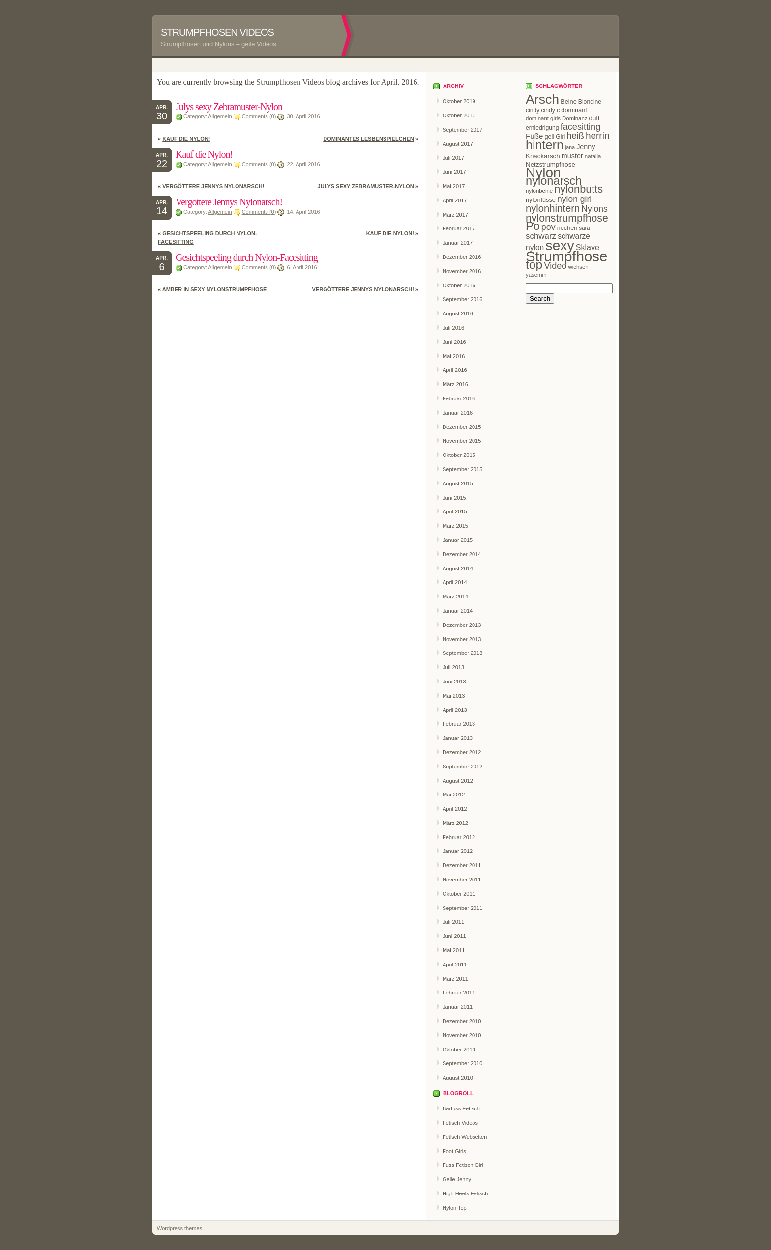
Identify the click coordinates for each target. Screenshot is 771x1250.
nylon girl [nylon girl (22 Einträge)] (574, 199)
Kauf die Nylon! (186, 139)
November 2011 (462, 879)
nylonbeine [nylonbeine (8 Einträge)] (539, 191)
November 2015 (462, 441)
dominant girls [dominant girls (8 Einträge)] (543, 118)
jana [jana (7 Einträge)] (570, 147)
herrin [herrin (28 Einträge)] (598, 135)
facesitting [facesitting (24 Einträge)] (581, 127)
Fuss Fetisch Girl (463, 1165)
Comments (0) (259, 116)
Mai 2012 (454, 794)
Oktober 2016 (459, 285)
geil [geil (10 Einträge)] (549, 136)
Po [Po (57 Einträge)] (533, 226)
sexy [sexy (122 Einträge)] (559, 245)
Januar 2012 (458, 851)
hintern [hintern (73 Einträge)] (544, 145)
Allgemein (220, 116)
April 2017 (455, 200)
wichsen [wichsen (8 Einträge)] (578, 267)
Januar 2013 (458, 738)
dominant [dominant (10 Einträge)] (574, 110)
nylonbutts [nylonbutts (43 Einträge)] (578, 189)
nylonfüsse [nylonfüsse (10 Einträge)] (541, 199)
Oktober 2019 (459, 101)
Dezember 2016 (462, 257)
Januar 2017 (458, 243)
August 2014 (458, 568)
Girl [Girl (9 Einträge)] (560, 136)
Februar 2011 (459, 992)
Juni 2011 (454, 936)
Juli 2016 (453, 328)
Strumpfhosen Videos (217, 32)
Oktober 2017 (459, 115)
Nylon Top (455, 1208)
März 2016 (455, 384)
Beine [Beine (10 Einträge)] (569, 101)
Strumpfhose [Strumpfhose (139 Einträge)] (566, 256)
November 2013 (462, 639)
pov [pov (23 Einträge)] (548, 227)
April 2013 (455, 710)
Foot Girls (454, 1151)
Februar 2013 (459, 724)
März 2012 (455, 823)
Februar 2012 (459, 837)
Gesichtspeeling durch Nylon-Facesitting (247, 257)
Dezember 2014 (462, 554)
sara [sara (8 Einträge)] (584, 228)
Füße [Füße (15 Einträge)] (534, 136)
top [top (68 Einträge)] (534, 264)
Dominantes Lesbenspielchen (368, 139)
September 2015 (462, 469)
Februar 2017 (459, 228)
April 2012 (455, 809)
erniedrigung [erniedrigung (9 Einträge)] (542, 127)
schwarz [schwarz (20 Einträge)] (541, 236)
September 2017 (462, 130)
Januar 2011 (458, 1007)
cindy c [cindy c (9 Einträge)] (550, 110)
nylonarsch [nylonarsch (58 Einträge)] (554, 180)
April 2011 (455, 964)
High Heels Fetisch (465, 1193)
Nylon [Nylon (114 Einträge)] (543, 172)
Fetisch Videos (460, 1123)
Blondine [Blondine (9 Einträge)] (589, 101)
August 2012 (458, 781)
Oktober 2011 (459, 894)
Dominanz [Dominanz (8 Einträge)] (574, 118)
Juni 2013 (454, 681)
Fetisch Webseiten (465, 1137)
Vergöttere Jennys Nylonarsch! (213, 186)
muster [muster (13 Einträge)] (572, 156)
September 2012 (462, 766)
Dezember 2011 (462, 865)
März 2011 (455, 979)
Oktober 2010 (459, 1049)
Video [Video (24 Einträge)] (555, 266)
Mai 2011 (454, 950)
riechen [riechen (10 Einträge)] (567, 227)
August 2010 (458, 1077)
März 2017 (455, 215)
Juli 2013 (453, 667)
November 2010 (462, 1035)
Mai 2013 (454, 696)
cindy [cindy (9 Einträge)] (532, 110)
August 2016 (458, 313)
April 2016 (455, 370)
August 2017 (458, 144)
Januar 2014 (458, 611)
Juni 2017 (454, 172)
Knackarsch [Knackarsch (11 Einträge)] (543, 156)
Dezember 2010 (462, 1021)
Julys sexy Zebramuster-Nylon (229, 106)
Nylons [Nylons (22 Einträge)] (594, 209)
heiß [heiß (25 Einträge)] (575, 135)
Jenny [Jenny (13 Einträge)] (585, 147)
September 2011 (462, 908)
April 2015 (455, 511)
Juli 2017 (453, 158)
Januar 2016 (458, 413)
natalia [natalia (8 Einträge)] (593, 156)
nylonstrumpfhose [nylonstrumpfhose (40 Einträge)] (567, 218)
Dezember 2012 (462, 752)
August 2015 (458, 483)
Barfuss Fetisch (461, 1108)
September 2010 (462, 1063)
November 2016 (462, 271)
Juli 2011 (453, 922)
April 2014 (455, 582)
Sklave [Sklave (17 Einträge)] (587, 247)
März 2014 (455, 596)
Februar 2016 (459, 398)
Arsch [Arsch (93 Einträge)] (542, 99)
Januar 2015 (458, 540)
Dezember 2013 (462, 625)
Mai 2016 (454, 356)
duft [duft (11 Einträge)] (594, 118)
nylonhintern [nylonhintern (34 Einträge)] (553, 208)
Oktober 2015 (459, 455)
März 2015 (455, 526)
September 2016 (462, 299)
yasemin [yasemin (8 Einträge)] (536, 275)
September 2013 (462, 653)
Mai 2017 (454, 186)
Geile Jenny (457, 1179)
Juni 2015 (454, 498)
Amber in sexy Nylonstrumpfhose (214, 289)
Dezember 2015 (462, 427)
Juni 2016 (454, 342)
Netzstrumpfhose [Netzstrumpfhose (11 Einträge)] (550, 164)
